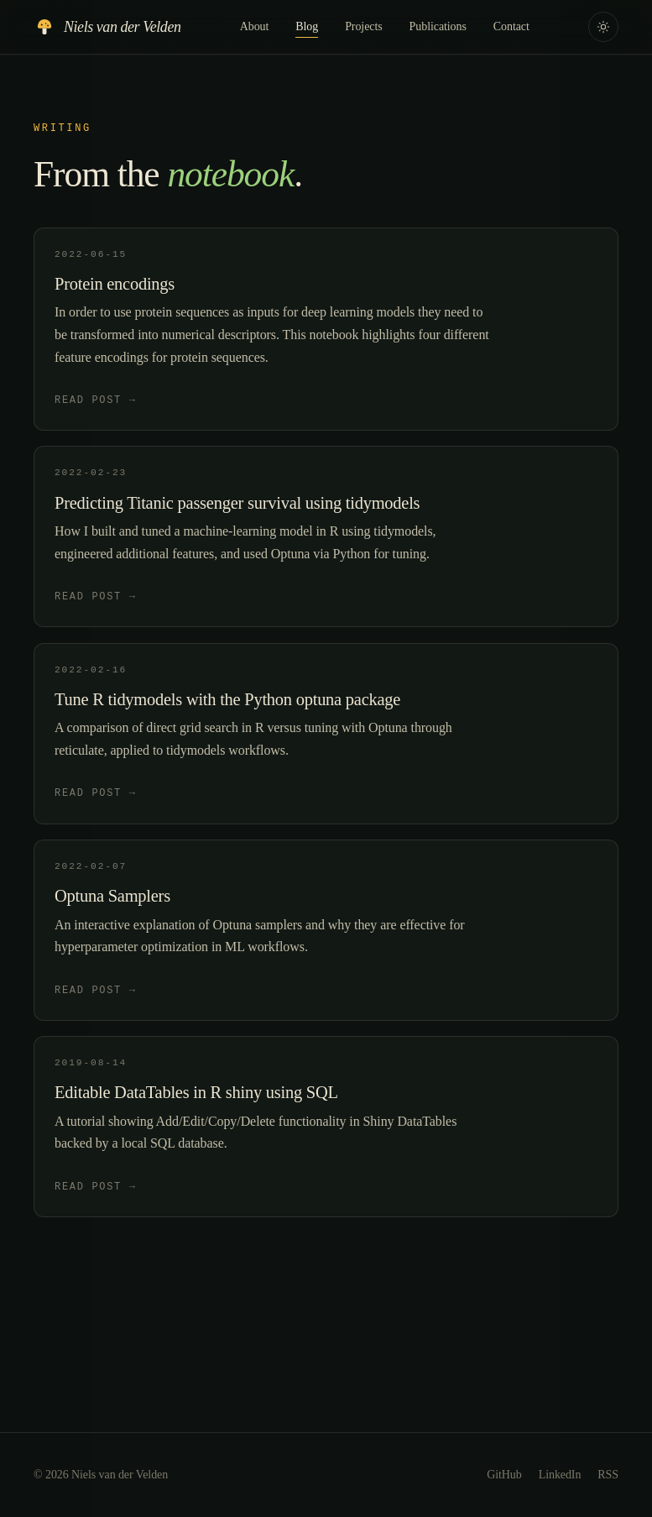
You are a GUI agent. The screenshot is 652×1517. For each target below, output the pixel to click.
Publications (438, 26)
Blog (306, 28)
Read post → (96, 399)
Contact (511, 26)
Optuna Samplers (112, 896)
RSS (607, 1474)
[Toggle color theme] (603, 27)
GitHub (504, 1474)
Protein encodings (115, 284)
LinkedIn (560, 1474)
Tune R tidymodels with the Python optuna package (227, 699)
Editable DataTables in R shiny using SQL (196, 1092)
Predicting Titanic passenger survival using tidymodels (237, 503)
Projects (363, 26)
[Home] (107, 27)
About (254, 26)
